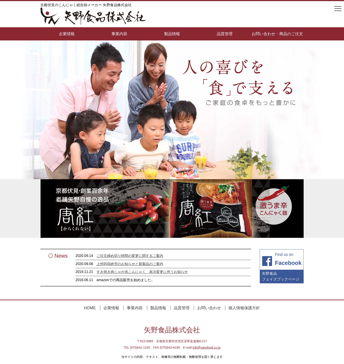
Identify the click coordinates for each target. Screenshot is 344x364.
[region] (172, 208)
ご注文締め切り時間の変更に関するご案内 (130, 256)
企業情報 (67, 34)
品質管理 (225, 34)
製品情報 (172, 34)
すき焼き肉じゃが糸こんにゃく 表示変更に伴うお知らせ (142, 272)
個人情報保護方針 (244, 308)
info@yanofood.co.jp (206, 347)
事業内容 (119, 34)
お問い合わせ (209, 308)
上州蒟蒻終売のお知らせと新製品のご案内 (130, 264)
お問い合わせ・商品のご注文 (277, 34)
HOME (90, 308)
